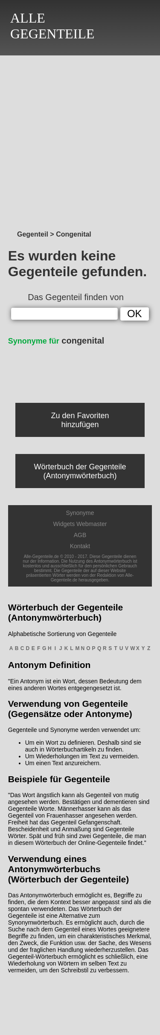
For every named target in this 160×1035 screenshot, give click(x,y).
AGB (80, 535)
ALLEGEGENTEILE (52, 25)
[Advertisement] (80, 140)
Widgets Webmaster (80, 523)
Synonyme (80, 512)
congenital (56, 340)
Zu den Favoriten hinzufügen (80, 420)
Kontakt (80, 546)
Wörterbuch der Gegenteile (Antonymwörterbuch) (80, 471)
